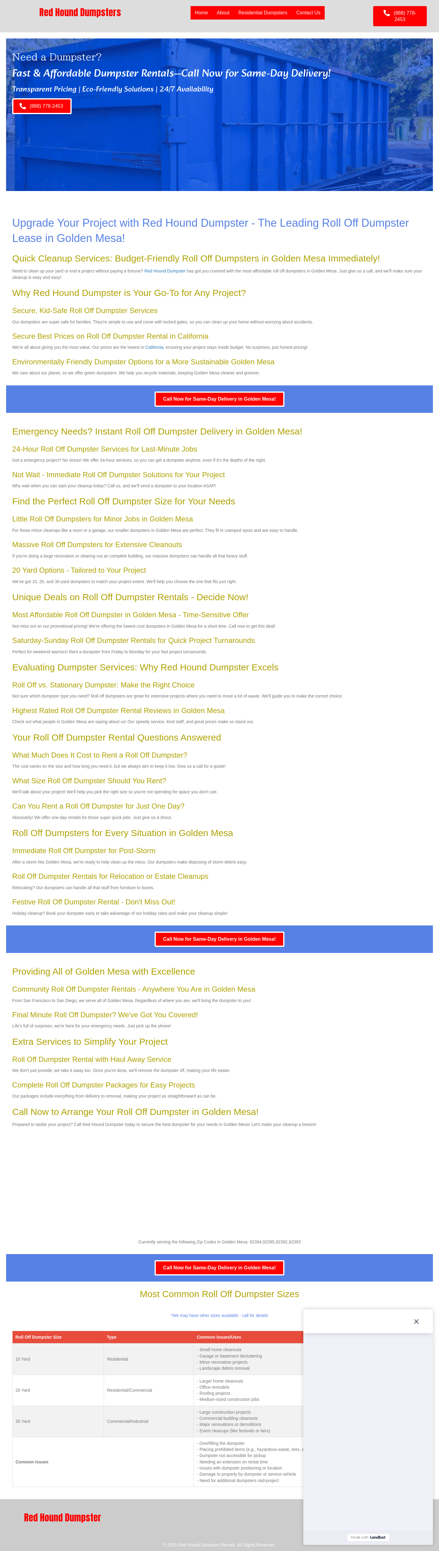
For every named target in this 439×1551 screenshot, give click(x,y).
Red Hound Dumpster (165, 271)
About (223, 12)
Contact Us (308, 12)
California (154, 347)
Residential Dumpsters (262, 12)
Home (201, 12)
